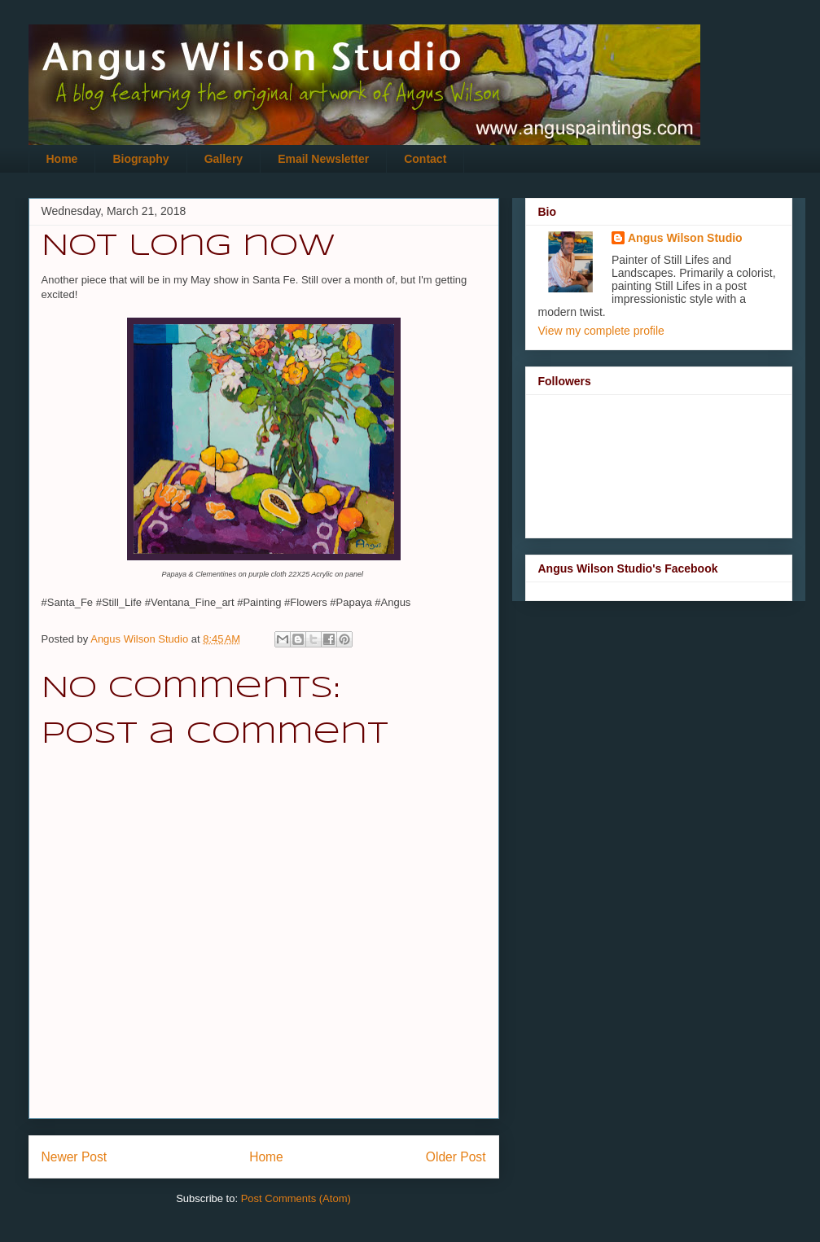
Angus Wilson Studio (685, 237)
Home (62, 158)
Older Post (456, 1157)
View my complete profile (601, 330)
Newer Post (74, 1157)
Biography (140, 158)
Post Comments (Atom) (296, 1198)
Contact (425, 158)
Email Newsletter (323, 158)
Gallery (223, 158)
